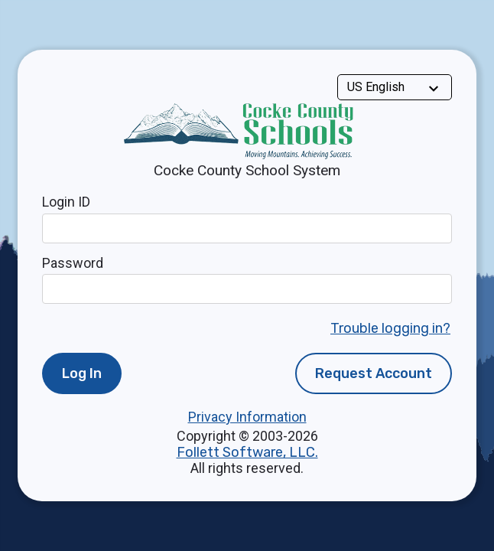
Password (72, 263)
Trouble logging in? (390, 328)
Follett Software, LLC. (247, 452)
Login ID (66, 202)
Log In (82, 373)
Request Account (373, 373)
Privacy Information (247, 417)
